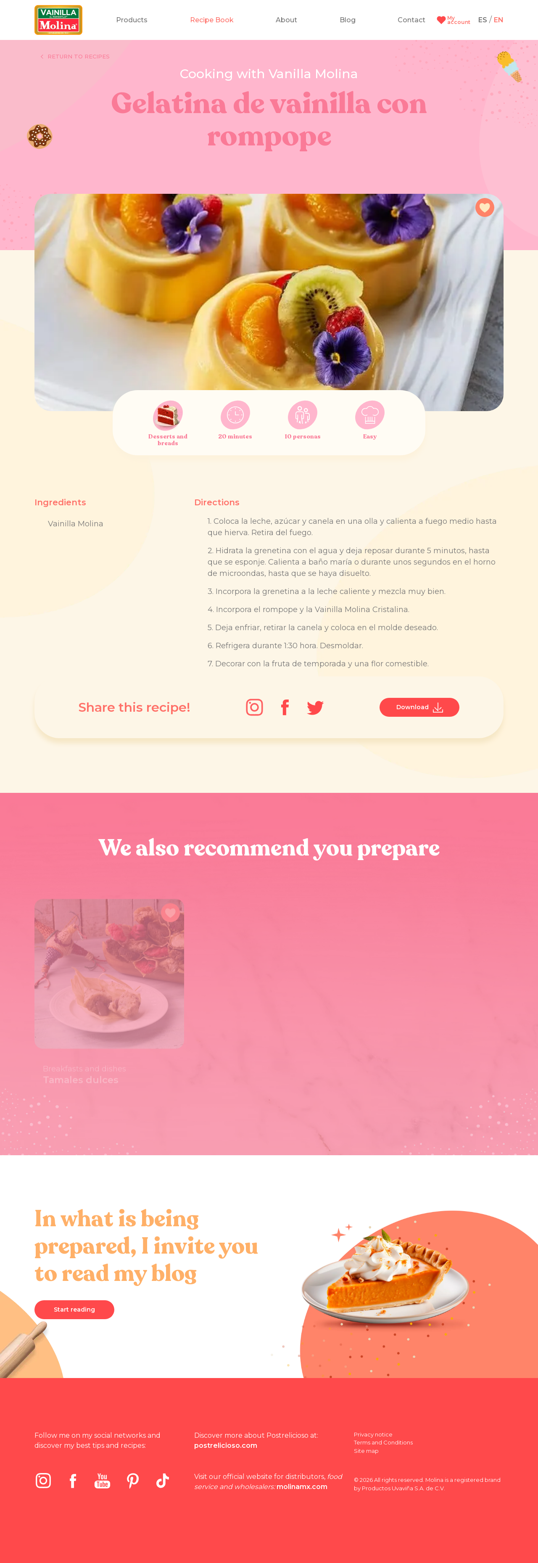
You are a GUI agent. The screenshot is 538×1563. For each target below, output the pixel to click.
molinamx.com (302, 1487)
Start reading (74, 1309)
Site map (366, 1450)
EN (499, 20)
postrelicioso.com (225, 1445)
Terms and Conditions (383, 1442)
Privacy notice (373, 1434)
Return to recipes (75, 57)
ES (482, 20)
